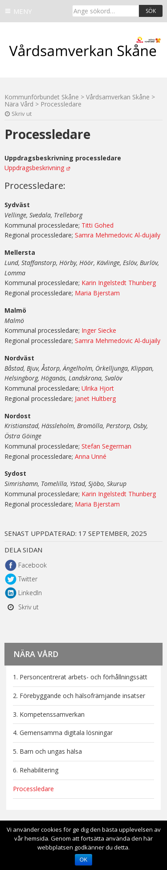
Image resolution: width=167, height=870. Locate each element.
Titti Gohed (97, 225)
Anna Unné (90, 456)
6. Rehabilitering (35, 770)
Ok (83, 860)
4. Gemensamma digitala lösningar (63, 732)
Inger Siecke (98, 330)
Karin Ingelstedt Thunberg (118, 282)
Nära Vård (35, 654)
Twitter (27, 579)
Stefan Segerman (106, 446)
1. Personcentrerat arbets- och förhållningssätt (80, 677)
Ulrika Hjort (97, 388)
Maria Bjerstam (97, 293)
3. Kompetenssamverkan (49, 714)
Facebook (32, 565)
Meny (22, 11)
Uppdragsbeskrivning (34, 167)
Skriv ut (22, 114)
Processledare (33, 788)
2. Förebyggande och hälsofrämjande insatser (79, 695)
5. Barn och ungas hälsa (47, 751)
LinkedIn (30, 592)
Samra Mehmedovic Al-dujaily (117, 235)
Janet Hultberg (95, 398)
